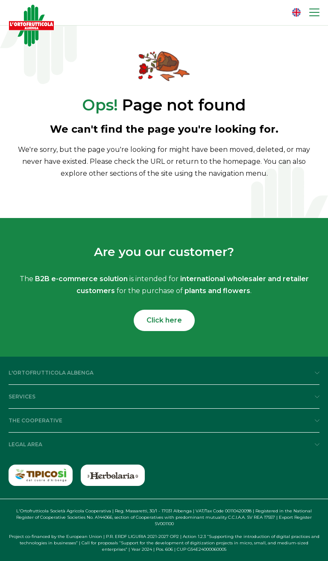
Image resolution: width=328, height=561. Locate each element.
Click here (164, 320)
